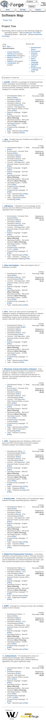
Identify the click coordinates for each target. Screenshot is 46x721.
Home (8, 9)
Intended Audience (34, 54)
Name (33, 59)
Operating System (34, 65)
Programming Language (36, 69)
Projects (38, 9)
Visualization (12, 63)
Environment (35, 51)
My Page (23, 9)
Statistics (10, 61)
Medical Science (13, 57)
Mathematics (12, 56)
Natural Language (34, 61)
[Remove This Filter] (32, 33)
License (34, 57)
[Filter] (15, 97)
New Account (43, 4)
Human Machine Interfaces (13, 53)
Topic (9, 46)
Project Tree (7, 20)
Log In (43, 2)
